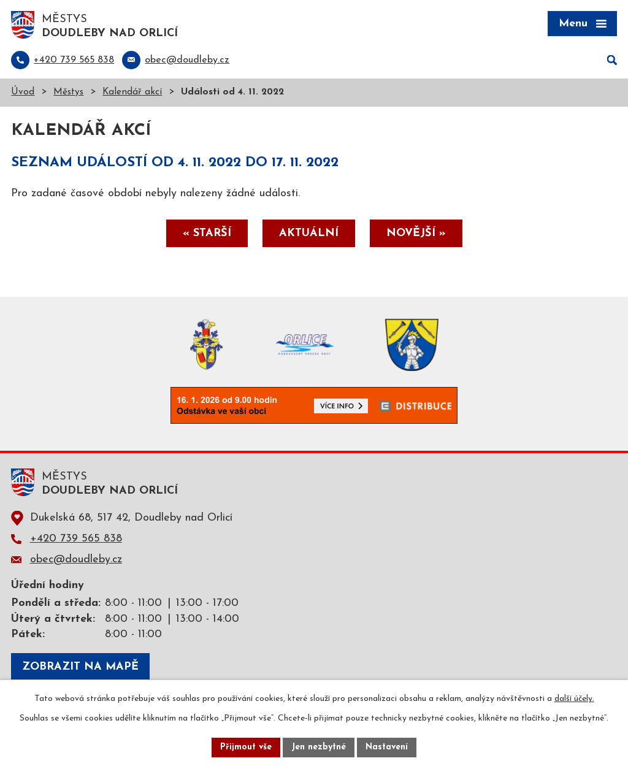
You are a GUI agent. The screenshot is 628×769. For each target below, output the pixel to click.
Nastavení (387, 747)
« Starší (207, 233)
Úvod (22, 92)
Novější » (416, 233)
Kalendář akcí (132, 92)
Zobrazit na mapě (80, 667)
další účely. (574, 698)
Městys (68, 92)
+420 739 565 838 (76, 539)
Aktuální (309, 233)
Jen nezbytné (318, 747)
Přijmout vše (246, 747)
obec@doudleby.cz (76, 559)
